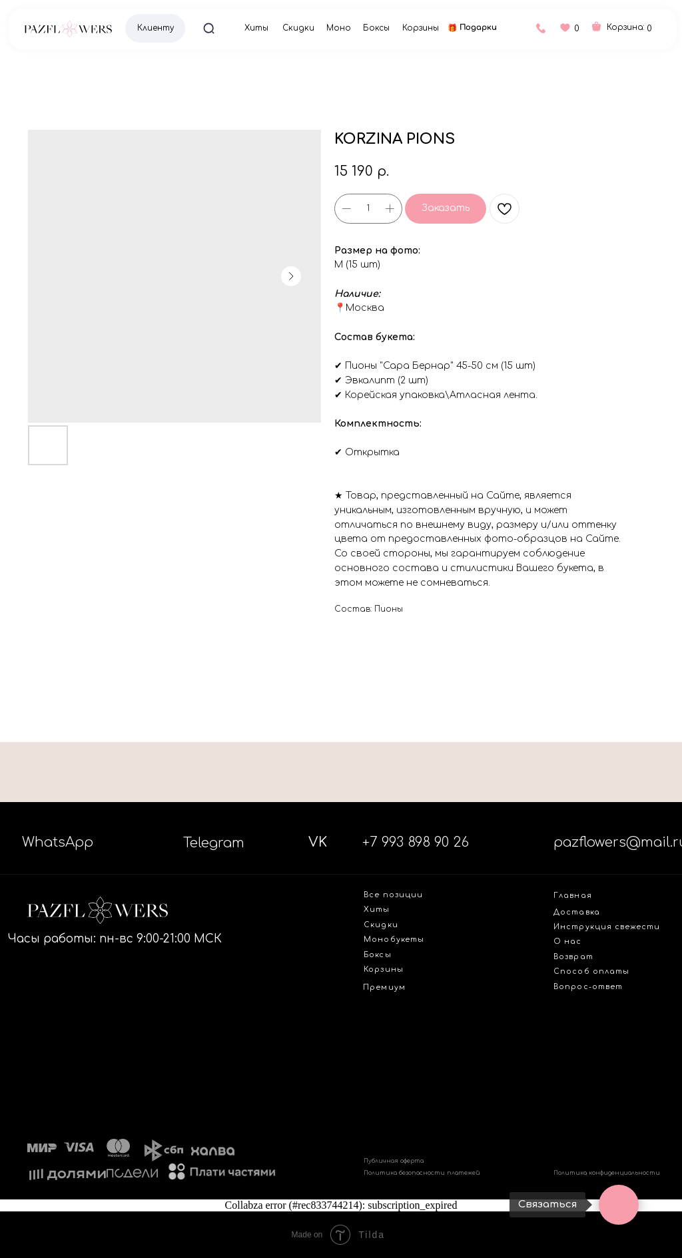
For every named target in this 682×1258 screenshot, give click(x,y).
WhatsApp (57, 842)
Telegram (213, 843)
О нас (567, 941)
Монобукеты (394, 939)
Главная (572, 895)
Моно (338, 28)
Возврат (573, 956)
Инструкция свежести (606, 927)
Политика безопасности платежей (422, 1172)
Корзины (420, 28)
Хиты (256, 28)
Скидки (298, 28)
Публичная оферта (394, 1160)
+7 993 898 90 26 (415, 842)
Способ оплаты (591, 971)
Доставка (576, 912)
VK (317, 842)
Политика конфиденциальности (606, 1172)
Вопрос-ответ (588, 986)
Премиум (384, 987)
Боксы (376, 28)
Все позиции (393, 895)
